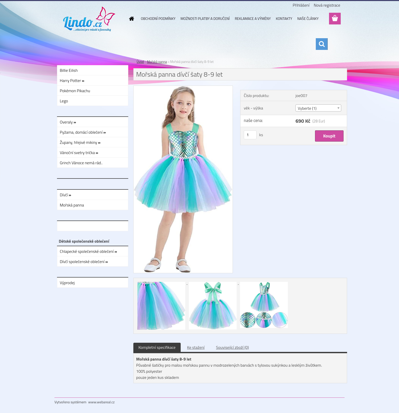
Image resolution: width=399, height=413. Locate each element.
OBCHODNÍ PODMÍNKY (158, 18)
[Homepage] (131, 18)
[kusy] (250, 134)
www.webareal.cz (101, 402)
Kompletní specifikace (157, 347)
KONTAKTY (284, 18)
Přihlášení (301, 5)
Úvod (140, 61)
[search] (321, 44)
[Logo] (89, 19)
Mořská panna (157, 61)
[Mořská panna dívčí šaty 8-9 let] (183, 88)
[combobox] (318, 108)
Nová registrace (327, 5)
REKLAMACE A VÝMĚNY (253, 18)
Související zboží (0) (232, 347)
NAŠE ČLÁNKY (308, 18)
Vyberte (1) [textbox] (307, 108)
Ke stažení (196, 347)
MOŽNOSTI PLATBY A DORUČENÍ (205, 18)
